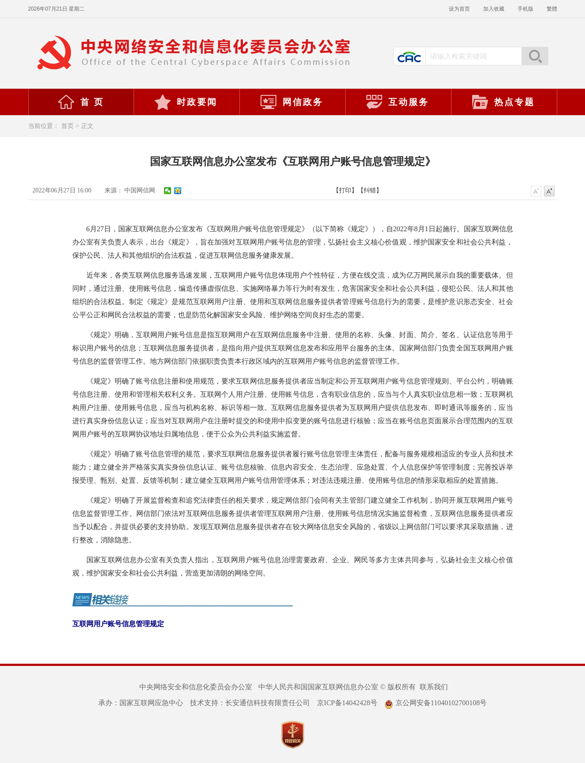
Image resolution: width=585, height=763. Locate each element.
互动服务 (397, 102)
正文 (87, 126)
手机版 (525, 9)
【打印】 (345, 190)
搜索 (535, 56)
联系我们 (434, 687)
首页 (67, 126)
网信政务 (291, 102)
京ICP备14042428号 (347, 703)
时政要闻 (185, 102)
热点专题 (503, 102)
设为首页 (459, 9)
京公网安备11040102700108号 (435, 703)
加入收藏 (493, 9)
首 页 (80, 102)
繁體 (552, 9)
